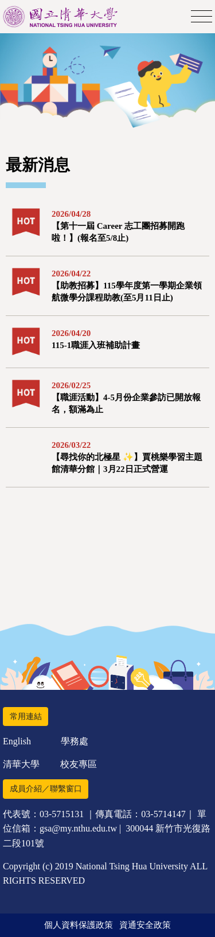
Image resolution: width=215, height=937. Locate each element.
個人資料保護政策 (78, 925)
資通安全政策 (145, 925)
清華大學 (21, 764)
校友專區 (78, 764)
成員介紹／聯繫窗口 (46, 788)
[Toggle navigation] (201, 17)
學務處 (74, 741)
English (17, 741)
